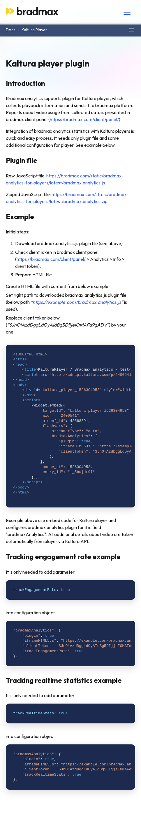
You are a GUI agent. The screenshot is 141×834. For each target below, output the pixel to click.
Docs (10, 29)
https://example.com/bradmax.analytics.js (77, 302)
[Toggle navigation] (127, 12)
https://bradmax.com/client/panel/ (84, 119)
